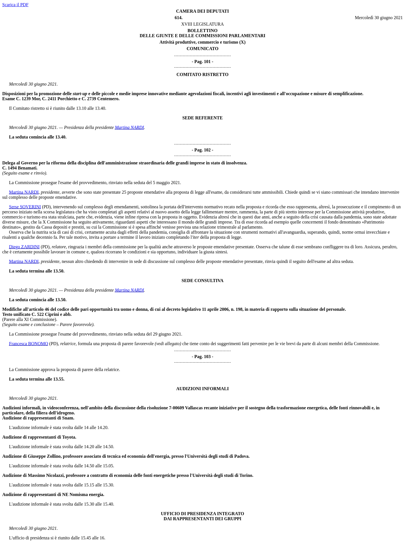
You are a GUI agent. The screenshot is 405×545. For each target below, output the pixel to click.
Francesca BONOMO (28, 343)
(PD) (46, 206)
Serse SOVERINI (25, 206)
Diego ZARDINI (24, 246)
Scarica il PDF (15, 4)
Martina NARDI (129, 127)
